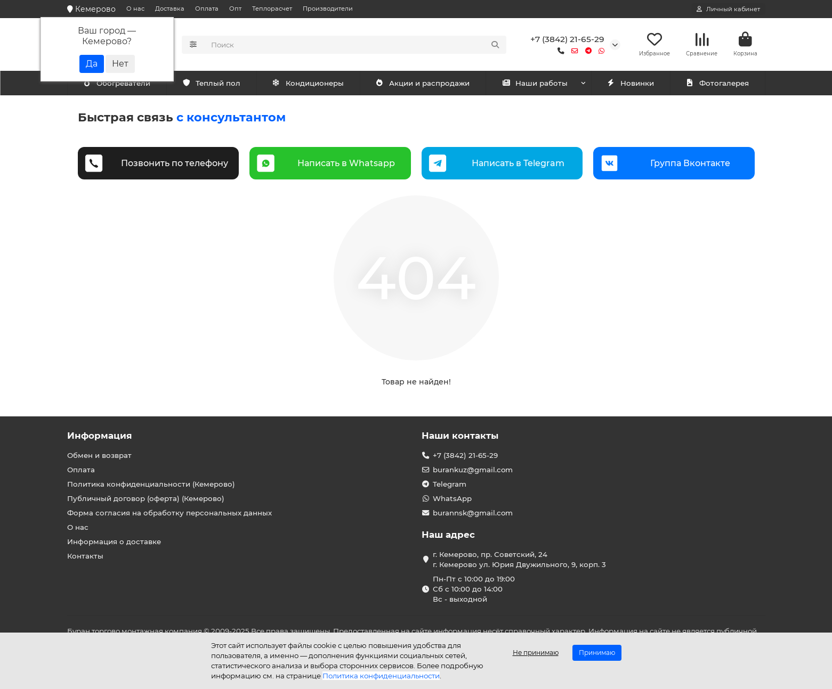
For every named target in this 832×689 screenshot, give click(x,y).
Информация (99, 436)
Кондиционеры (119, 83)
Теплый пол (314, 83)
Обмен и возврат (99, 455)
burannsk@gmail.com (473, 512)
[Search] (355, 45)
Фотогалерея (717, 83)
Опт (235, 8)
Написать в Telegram (518, 163)
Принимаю (597, 653)
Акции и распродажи (422, 83)
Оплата (207, 8)
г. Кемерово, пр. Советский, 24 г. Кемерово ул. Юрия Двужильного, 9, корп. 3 (519, 559)
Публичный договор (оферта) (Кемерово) (145, 498)
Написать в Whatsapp (346, 163)
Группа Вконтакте (690, 163)
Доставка (169, 8)
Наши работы (535, 83)
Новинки (631, 83)
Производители (328, 8)
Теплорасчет (272, 8)
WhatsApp (452, 498)
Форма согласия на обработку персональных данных (169, 512)
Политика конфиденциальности (381, 675)
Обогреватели (220, 83)
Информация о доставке (114, 541)
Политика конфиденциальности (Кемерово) (151, 484)
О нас (135, 8)
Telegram (449, 484)
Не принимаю (536, 653)
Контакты (85, 556)
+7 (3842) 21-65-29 (567, 39)
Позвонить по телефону (174, 163)
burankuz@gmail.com (473, 469)
